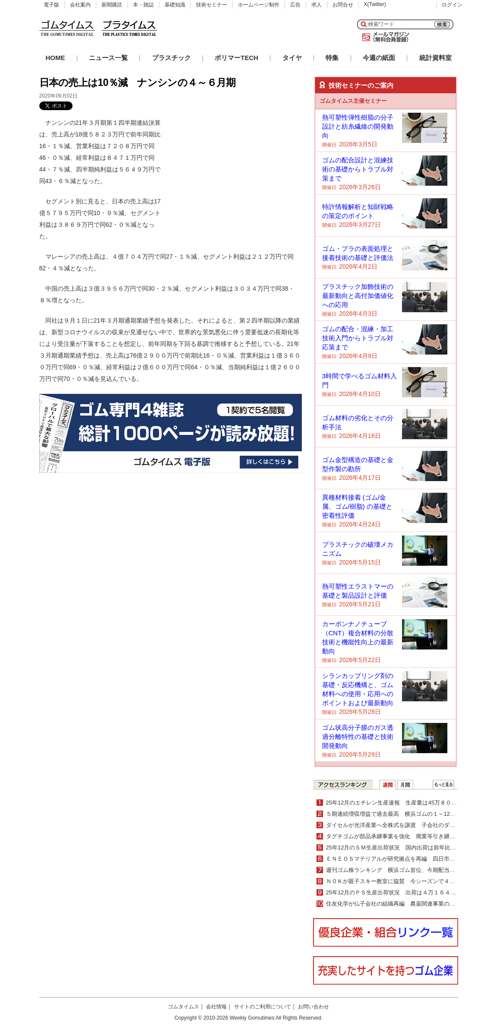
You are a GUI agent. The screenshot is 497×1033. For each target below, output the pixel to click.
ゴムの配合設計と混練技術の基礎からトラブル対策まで (357, 169)
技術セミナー (211, 5)
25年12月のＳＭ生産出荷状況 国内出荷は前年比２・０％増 (402, 847)
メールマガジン (383, 37)
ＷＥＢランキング (443, 784)
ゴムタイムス (183, 1007)
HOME (55, 57)
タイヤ (292, 57)
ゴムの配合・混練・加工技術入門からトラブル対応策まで (357, 338)
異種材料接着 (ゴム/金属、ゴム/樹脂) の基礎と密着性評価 (357, 506)
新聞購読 (111, 5)
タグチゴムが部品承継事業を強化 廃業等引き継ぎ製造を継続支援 (410, 836)
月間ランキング (405, 784)
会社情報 (216, 1007)
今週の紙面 (379, 57)
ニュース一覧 (108, 57)
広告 (295, 5)
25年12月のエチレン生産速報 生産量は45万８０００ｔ (397, 802)
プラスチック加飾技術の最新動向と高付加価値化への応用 (357, 295)
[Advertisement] (237, 171)
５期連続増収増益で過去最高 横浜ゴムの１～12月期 (393, 814)
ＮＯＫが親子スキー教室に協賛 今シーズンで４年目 (393, 881)
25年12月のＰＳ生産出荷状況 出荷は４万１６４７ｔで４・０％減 (411, 892)
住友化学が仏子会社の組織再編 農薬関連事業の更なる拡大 (402, 903)
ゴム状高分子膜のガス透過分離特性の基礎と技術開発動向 (357, 736)
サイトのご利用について (262, 1007)
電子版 (51, 5)
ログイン (452, 5)
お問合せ (342, 5)
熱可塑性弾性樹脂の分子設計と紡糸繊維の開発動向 (357, 126)
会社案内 (80, 5)
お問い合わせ (313, 1007)
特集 (332, 57)
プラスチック (171, 57)
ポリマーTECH (236, 57)
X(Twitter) (375, 4)
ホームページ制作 (258, 5)
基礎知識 (175, 5)
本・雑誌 (143, 5)
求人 (316, 5)
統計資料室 (435, 57)
